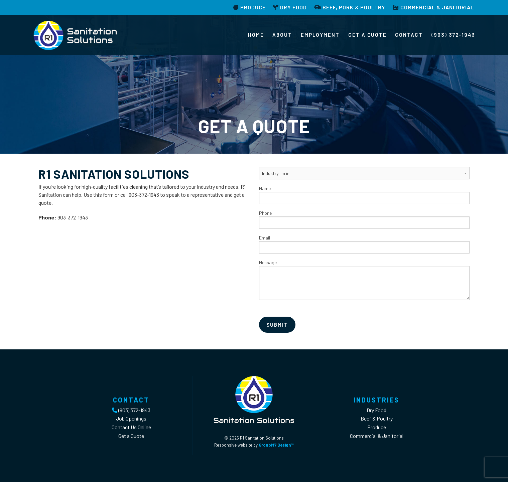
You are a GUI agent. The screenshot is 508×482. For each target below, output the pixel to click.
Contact (409, 35)
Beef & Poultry (377, 418)
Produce (249, 7)
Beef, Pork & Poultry (349, 7)
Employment (320, 35)
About (282, 35)
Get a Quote (367, 35)
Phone (364, 219)
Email (364, 244)
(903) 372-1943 (453, 35)
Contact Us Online (131, 427)
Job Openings (131, 418)
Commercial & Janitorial (433, 7)
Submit (277, 325)
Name (364, 194)
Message (364, 280)
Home (256, 35)
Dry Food (290, 7)
